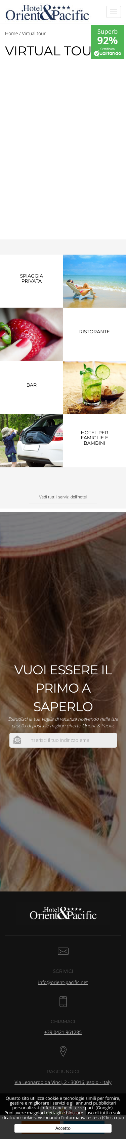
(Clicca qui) (113, 1117)
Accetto (63, 1128)
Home (11, 33)
